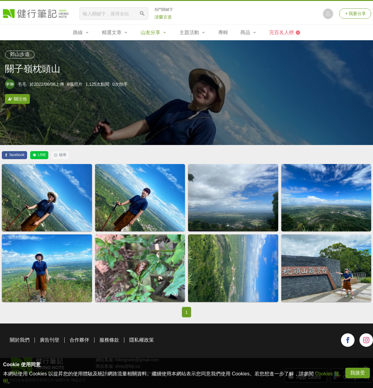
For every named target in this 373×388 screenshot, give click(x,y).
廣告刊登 (49, 340)
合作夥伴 (79, 340)
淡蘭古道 (163, 16)
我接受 (357, 372)
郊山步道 (20, 54)
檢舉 (60, 155)
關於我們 (20, 340)
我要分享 (355, 13)
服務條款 (109, 340)
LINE (39, 155)
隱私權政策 (141, 340)
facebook (14, 155)
